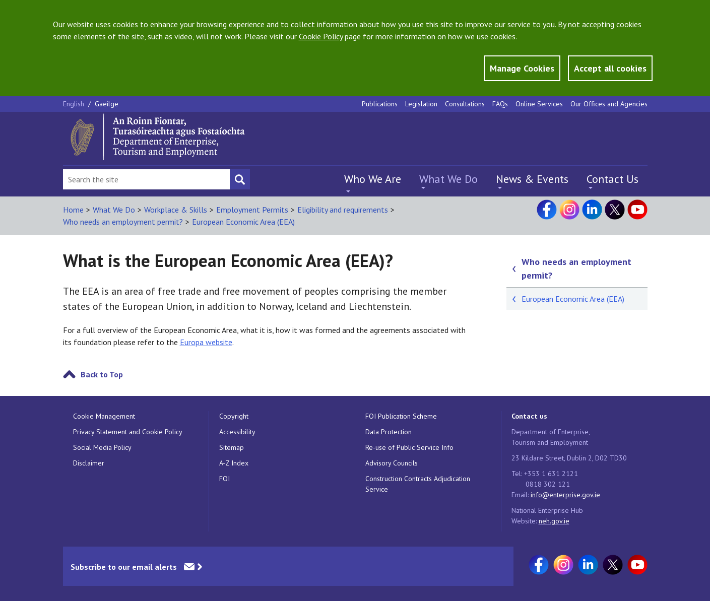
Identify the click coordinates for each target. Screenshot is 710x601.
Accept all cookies (610, 68)
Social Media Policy (102, 447)
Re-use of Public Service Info (409, 447)
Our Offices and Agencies (609, 103)
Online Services (539, 103)
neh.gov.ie (554, 520)
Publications (380, 103)
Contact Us (612, 179)
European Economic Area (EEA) (243, 222)
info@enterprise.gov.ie (565, 494)
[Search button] (240, 179)
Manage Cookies (522, 68)
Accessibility (237, 431)
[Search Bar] (146, 179)
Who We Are (372, 179)
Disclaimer (88, 463)
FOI (224, 478)
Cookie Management (104, 416)
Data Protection (388, 431)
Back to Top (102, 374)
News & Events (532, 179)
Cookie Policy (321, 36)
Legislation (421, 103)
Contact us (529, 416)
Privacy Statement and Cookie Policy (127, 431)
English (74, 103)
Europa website (206, 342)
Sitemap (231, 447)
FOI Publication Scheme (401, 416)
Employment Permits (252, 210)
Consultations (465, 103)
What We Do (448, 179)
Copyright (233, 416)
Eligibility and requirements (342, 210)
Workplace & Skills (175, 210)
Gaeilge (106, 103)
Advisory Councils (391, 463)
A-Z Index (233, 463)
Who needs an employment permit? (123, 222)
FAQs (500, 103)
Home (73, 210)
